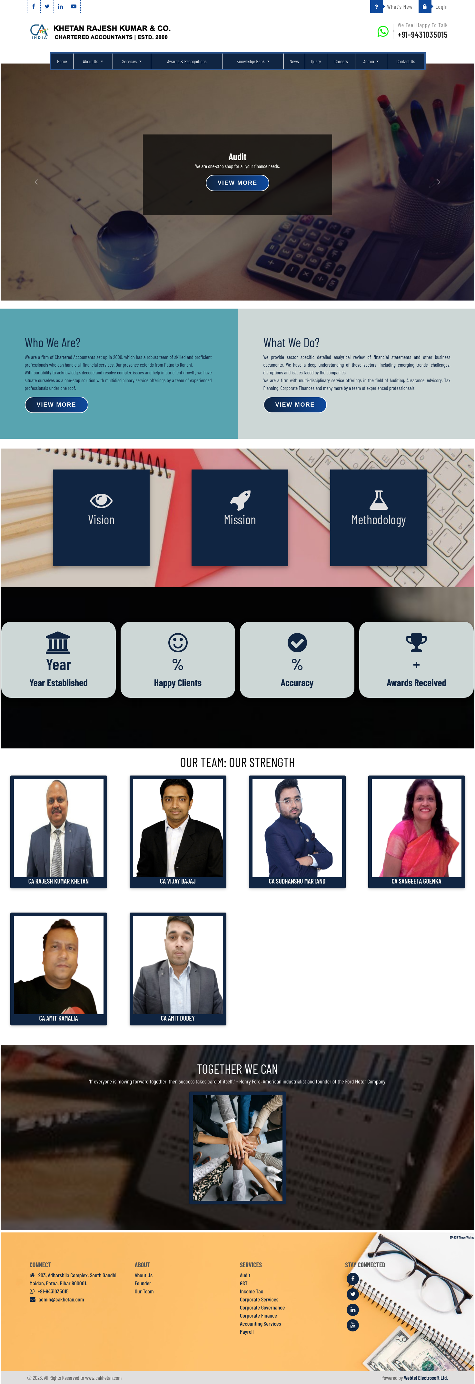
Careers (341, 61)
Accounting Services (260, 1323)
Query (316, 61)
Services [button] (130, 61)
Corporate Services (259, 1299)
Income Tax (251, 1291)
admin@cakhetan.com (57, 1299)
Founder (143, 1283)
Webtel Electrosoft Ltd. (426, 1377)
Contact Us (405, 61)
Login (433, 6)
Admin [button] (369, 61)
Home (62, 61)
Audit (245, 1275)
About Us (144, 1275)
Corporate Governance (262, 1307)
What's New (391, 6)
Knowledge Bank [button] (251, 61)
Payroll (246, 1331)
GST (244, 1283)
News (294, 61)
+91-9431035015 (423, 34)
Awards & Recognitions (187, 61)
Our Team (144, 1291)
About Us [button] (91, 61)
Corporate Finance (258, 1315)
